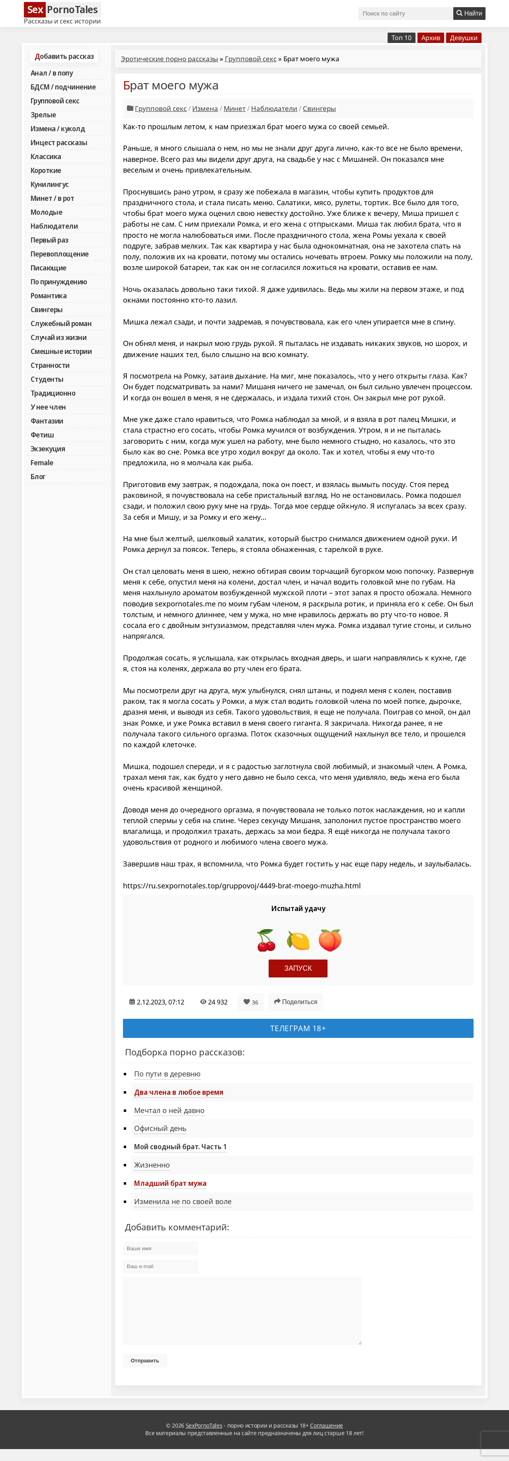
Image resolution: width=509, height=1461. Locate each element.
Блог (38, 476)
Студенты (47, 379)
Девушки (464, 37)
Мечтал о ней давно (169, 1110)
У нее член (48, 407)
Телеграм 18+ (298, 1028)
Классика (46, 156)
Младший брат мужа (170, 1183)
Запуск (298, 968)
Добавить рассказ (64, 56)
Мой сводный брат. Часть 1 (180, 1146)
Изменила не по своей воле (183, 1201)
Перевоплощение (60, 253)
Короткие (46, 170)
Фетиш (42, 434)
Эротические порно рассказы (169, 58)
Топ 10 (401, 37)
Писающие (48, 267)
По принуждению (59, 281)
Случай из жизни (59, 337)
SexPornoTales (204, 1437)
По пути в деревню (167, 1073)
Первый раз (49, 240)
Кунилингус (50, 184)
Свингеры (47, 309)
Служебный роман (61, 323)
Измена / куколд (58, 128)
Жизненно (152, 1165)
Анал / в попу (52, 73)
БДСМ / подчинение (63, 86)
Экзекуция (48, 448)
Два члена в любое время (178, 1092)
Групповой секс (55, 100)
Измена (205, 108)
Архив (430, 37)
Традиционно (53, 393)
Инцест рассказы (59, 142)
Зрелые (43, 114)
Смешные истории (61, 351)
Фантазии (47, 420)
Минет (235, 108)
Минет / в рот (52, 198)
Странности (50, 365)
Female (42, 462)
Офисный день (160, 1128)
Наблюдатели (54, 226)
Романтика (49, 295)
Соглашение (326, 1437)
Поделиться (296, 1001)
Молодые (46, 212)
